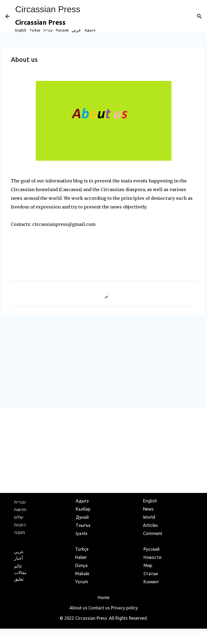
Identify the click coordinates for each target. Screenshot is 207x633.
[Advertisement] (103, 361)
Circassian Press (47, 9)
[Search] (199, 16)
